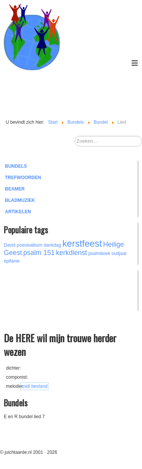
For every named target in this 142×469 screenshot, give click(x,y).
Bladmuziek (20, 200)
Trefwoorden (23, 177)
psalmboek (99, 253)
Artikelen (18, 211)
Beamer (15, 189)
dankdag (52, 245)
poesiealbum (29, 245)
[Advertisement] (45, 289)
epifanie (12, 261)
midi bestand (34, 386)
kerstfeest (82, 243)
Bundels (16, 166)
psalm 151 (39, 253)
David (10, 245)
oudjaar (119, 253)
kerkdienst (71, 253)
